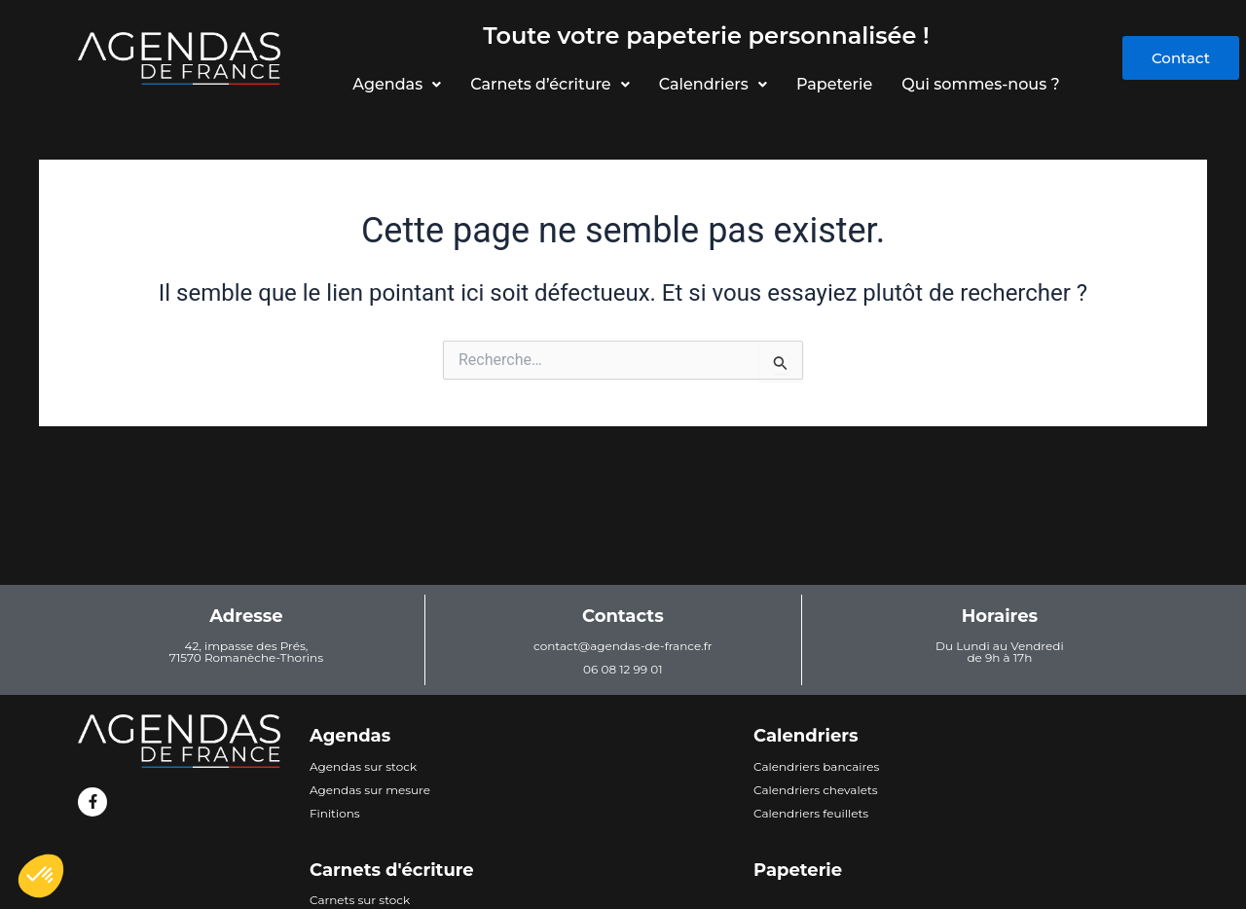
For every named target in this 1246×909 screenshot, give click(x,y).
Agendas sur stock (363, 766)
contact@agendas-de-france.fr (623, 645)
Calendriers (713, 84)
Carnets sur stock (360, 899)
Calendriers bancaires (816, 766)
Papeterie (836, 84)
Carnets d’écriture (548, 84)
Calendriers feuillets (810, 813)
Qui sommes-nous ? (984, 84)
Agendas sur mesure (370, 789)
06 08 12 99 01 (622, 669)
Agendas (393, 84)
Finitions (335, 813)
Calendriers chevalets (815, 789)
